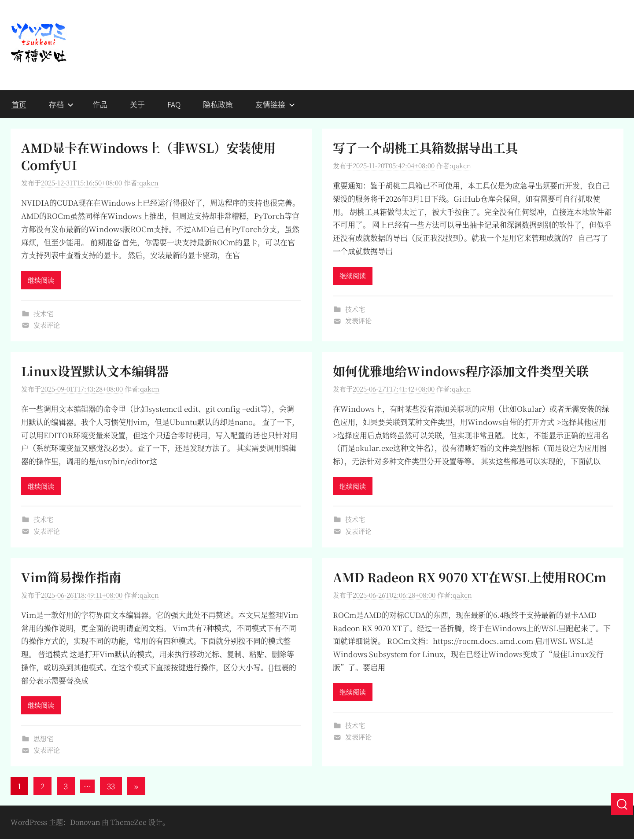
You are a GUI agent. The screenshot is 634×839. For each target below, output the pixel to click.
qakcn (148, 182)
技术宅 (43, 313)
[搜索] (622, 804)
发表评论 (46, 324)
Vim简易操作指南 (71, 577)
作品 (99, 104)
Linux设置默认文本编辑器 (95, 371)
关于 (137, 104)
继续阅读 (41, 280)
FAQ (174, 104)
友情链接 (275, 104)
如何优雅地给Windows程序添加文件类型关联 (461, 371)
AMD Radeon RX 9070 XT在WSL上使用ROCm (469, 577)
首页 (18, 104)
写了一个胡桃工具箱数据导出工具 (425, 147)
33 (111, 785)
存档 (61, 104)
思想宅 (43, 738)
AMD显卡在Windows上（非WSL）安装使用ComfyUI (148, 156)
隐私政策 (218, 104)
